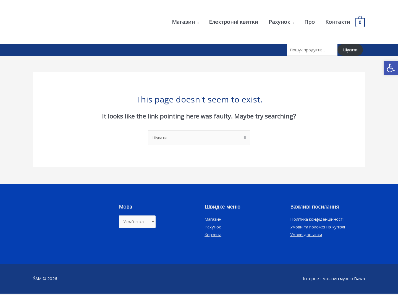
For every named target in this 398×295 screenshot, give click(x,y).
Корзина (213, 236)
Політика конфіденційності (317, 220)
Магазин (213, 220)
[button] (391, 68)
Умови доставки (306, 236)
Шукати (349, 50)
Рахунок (213, 228)
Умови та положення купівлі (317, 228)
